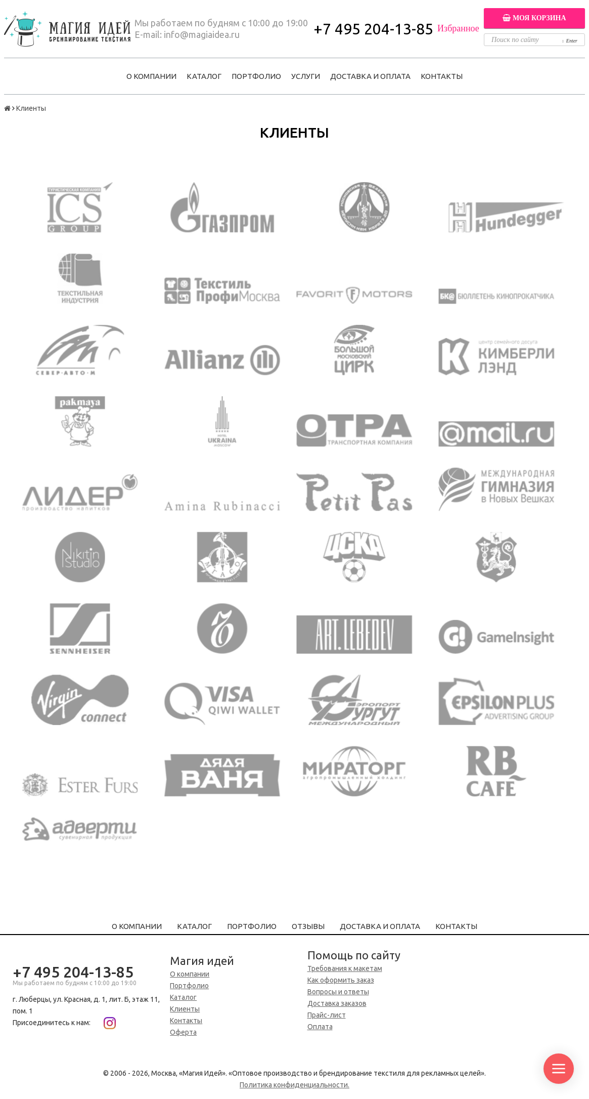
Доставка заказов (337, 1003)
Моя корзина (534, 18)
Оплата (320, 1027)
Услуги (305, 76)
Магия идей (202, 960)
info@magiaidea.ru (202, 34)
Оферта (183, 1032)
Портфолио (256, 76)
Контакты (442, 76)
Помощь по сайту (353, 955)
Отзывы (308, 926)
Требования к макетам (344, 968)
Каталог (204, 76)
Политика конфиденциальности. (294, 1085)
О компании (151, 76)
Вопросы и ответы (338, 992)
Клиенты (185, 1009)
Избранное (458, 28)
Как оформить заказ (340, 980)
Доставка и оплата (370, 76)
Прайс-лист (326, 1015)
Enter (569, 41)
